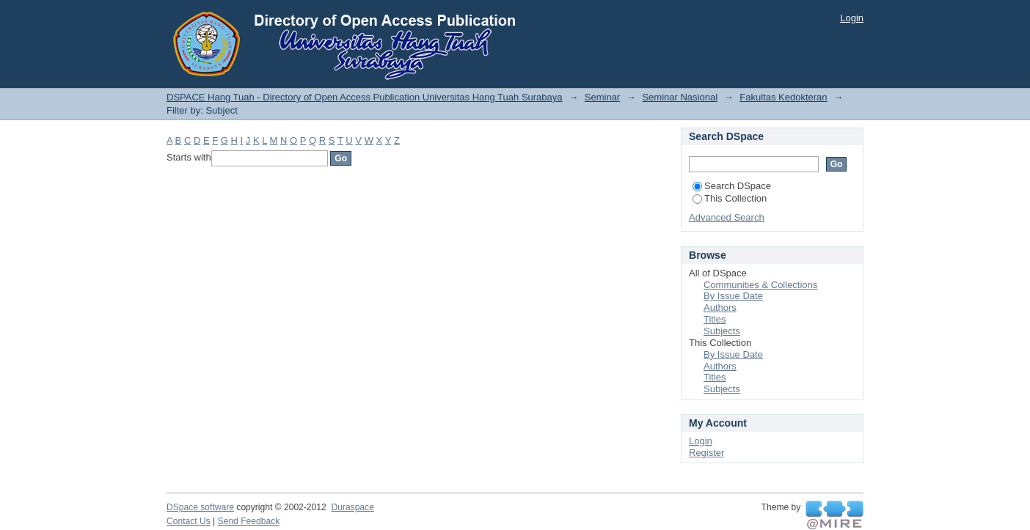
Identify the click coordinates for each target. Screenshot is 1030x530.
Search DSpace (732, 185)
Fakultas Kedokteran (783, 97)
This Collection (730, 198)
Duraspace (352, 507)
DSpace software (200, 507)
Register (706, 452)
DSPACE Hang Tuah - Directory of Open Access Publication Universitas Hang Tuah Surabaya (365, 97)
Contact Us (189, 521)
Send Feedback (249, 521)
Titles (715, 319)
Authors (720, 307)
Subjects (722, 330)
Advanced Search (726, 217)
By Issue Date (733, 295)
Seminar (602, 97)
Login (851, 17)
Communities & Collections (760, 284)
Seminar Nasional (679, 97)
